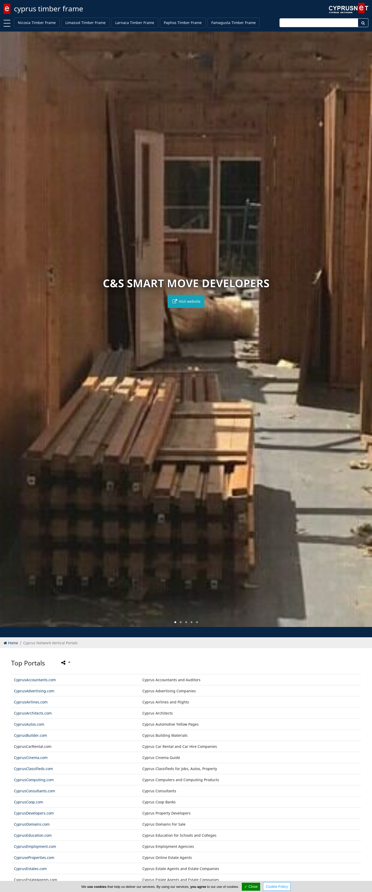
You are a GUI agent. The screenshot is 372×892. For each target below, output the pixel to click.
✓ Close (251, 887)
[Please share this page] (65, 662)
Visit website (186, 301)
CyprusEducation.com (33, 835)
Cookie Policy (277, 887)
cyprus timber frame (48, 8)
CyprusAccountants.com (35, 679)
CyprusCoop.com (28, 802)
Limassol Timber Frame (85, 23)
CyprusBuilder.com (30, 735)
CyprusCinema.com (31, 757)
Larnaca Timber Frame (134, 23)
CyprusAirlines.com (31, 702)
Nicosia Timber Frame (37, 23)
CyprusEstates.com (30, 868)
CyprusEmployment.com (35, 846)
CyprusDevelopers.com (34, 813)
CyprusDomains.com (32, 824)
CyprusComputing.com (34, 779)
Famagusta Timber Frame (233, 23)
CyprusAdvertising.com (34, 690)
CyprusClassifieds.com (33, 768)
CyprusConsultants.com (34, 790)
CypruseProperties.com (34, 857)
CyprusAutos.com (29, 724)
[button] (175, 622)
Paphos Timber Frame (183, 23)
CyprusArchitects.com (33, 713)
